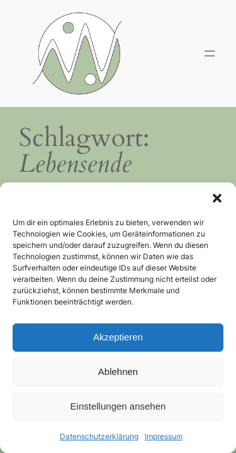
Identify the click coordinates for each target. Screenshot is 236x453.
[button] (217, 198)
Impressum (164, 436)
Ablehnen (118, 371)
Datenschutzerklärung (99, 436)
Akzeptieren (118, 337)
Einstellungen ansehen (118, 406)
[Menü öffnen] (209, 53)
